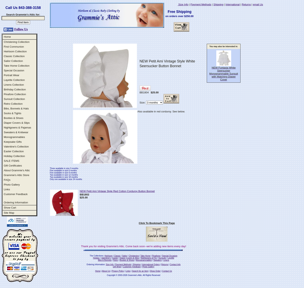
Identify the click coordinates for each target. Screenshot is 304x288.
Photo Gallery (12, 184)
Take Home (145, 256)
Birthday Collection (15, 89)
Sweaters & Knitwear (16, 132)
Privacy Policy (118, 271)
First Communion (14, 46)
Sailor (124, 256)
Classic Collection (14, 56)
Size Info (183, 4)
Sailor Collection (13, 60)
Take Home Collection (17, 65)
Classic (117, 256)
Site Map (9, 212)
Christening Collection (17, 41)
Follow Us (21, 29)
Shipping (218, 4)
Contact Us (167, 271)
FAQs (7, 179)
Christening (134, 256)
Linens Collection (14, 84)
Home (7, 36)
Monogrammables (14, 137)
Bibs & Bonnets (105, 260)
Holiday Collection (14, 156)
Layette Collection (14, 79)
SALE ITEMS (11, 160)
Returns (246, 4)
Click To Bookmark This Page (157, 223)
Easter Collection (14, 151)
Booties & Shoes (13, 118)
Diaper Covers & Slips (17, 122)
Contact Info (175, 264)
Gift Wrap (117, 267)
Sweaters (157, 260)
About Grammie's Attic (17, 170)
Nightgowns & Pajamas (17, 127)
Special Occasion (14, 70)
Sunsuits (162, 258)
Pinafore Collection (15, 94)
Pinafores (156, 256)
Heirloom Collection (15, 51)
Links (7, 189)
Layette (171, 258)
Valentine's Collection (16, 146)
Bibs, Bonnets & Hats (16, 108)
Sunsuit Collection (14, 99)
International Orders (151, 264)
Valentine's (106, 258)
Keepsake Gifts (13, 141)
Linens (166, 260)
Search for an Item (140, 271)
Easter (115, 258)
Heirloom (109, 256)
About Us (106, 271)
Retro (115, 260)
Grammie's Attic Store (16, 175)
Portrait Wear (11, 75)
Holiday (96, 258)
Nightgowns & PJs (149, 258)
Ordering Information (16, 202)
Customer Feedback (16, 194)
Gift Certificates (13, 165)
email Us (258, 4)
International (232, 4)
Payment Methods (200, 4)
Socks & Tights (12, 113)
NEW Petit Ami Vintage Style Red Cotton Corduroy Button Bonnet (117, 191)
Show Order (155, 271)
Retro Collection (13, 103)
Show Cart (10, 207)
